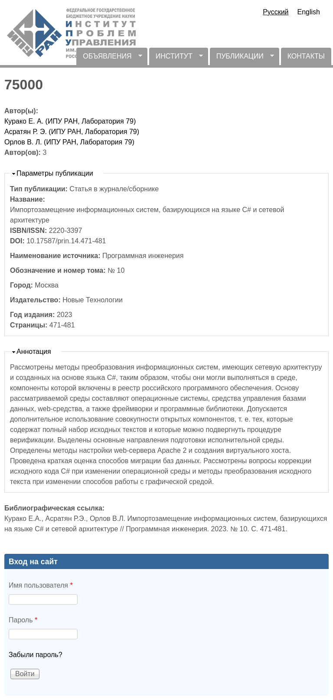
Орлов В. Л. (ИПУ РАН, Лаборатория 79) (69, 142)
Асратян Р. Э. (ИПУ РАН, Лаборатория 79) (71, 131)
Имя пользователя (41, 585)
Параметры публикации (54, 173)
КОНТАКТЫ (306, 56)
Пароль (23, 620)
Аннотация (33, 351)
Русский (275, 12)
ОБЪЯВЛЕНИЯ (109, 58)
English (308, 12)
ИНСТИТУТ (176, 58)
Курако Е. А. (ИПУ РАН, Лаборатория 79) (70, 121)
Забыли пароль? (35, 654)
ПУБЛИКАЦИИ (242, 58)
